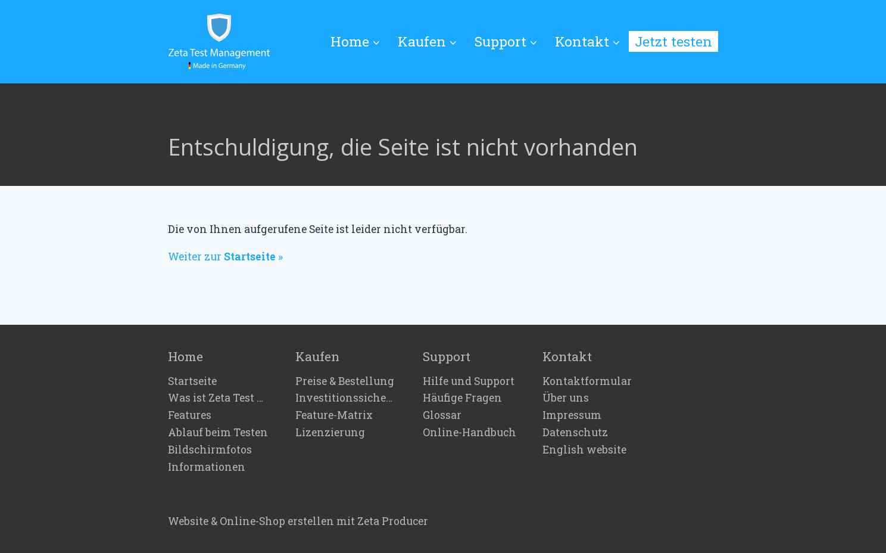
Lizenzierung (330, 432)
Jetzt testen (673, 41)
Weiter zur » (225, 256)
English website (584, 449)
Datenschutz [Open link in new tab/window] (575, 432)
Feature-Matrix (334, 415)
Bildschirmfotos (210, 449)
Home (355, 41)
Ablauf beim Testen (218, 432)
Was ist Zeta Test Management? (218, 398)
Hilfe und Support (468, 381)
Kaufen (427, 41)
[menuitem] (359, 42)
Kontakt (587, 41)
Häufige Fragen (462, 398)
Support (506, 41)
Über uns (565, 398)
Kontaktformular (587, 381)
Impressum (571, 415)
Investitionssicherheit (346, 398)
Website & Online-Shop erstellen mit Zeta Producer (298, 521)
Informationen (206, 467)
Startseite (192, 381)
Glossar (442, 415)
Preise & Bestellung (344, 381)
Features (189, 415)
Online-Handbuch (469, 432)
